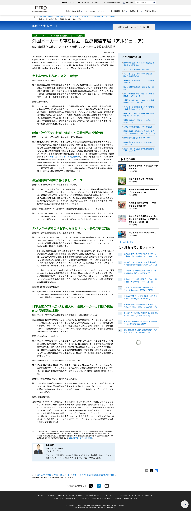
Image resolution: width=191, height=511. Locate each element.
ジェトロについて (70, 2)
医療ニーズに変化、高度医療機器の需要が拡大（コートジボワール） (138, 114)
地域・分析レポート (63, 16)
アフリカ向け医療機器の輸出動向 (136, 69)
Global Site (97, 2)
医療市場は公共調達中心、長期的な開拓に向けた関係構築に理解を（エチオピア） (139, 132)
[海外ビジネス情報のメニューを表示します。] (74, 11)
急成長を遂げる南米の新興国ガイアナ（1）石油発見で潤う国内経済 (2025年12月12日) (140, 254)
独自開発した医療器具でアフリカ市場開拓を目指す (138, 81)
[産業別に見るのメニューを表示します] (151, 11)
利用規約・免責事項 (75, 495)
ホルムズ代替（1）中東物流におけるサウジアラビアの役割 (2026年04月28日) (140, 297)
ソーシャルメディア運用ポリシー (142, 495)
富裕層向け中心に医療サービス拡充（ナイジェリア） (138, 121)
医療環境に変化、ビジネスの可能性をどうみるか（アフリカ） (138, 63)
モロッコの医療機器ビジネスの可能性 (137, 126)
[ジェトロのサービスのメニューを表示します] (94, 11)
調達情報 (51, 495)
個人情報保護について (93, 495)
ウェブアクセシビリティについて (116, 495)
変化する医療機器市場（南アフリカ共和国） (138, 88)
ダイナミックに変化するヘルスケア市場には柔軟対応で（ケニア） (138, 108)
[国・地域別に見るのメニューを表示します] (119, 11)
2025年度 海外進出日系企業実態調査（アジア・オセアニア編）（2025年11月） (140, 331)
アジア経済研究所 (113, 2)
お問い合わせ (85, 2)
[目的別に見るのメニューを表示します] (135, 11)
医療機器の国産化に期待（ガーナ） (137, 137)
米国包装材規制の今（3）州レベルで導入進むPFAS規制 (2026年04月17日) (140, 322)
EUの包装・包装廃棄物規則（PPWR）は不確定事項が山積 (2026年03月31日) (140, 271)
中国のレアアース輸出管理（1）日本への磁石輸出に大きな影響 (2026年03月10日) (140, 280)
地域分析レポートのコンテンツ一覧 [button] (133, 27)
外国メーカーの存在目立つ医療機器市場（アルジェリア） (138, 150)
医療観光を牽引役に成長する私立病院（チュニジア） (137, 143)
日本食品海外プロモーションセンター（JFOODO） (95, 498)
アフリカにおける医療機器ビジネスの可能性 (99, 16)
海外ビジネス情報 (46, 16)
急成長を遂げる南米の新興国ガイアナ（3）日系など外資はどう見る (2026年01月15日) (140, 305)
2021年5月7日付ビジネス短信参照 (80, 438)
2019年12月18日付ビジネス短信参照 (63, 156)
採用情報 (40, 495)
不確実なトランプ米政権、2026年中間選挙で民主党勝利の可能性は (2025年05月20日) (140, 263)
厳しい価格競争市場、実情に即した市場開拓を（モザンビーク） (138, 94)
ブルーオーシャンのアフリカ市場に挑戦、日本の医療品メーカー (137, 75)
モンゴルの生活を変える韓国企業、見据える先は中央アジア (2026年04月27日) (141, 314)
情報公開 (61, 495)
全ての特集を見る (126, 242)
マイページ (129, 2)
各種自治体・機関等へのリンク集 (126, 498)
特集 (76, 16)
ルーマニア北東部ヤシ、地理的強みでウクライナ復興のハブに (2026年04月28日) (140, 288)
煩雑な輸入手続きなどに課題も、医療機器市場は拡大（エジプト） (138, 101)
